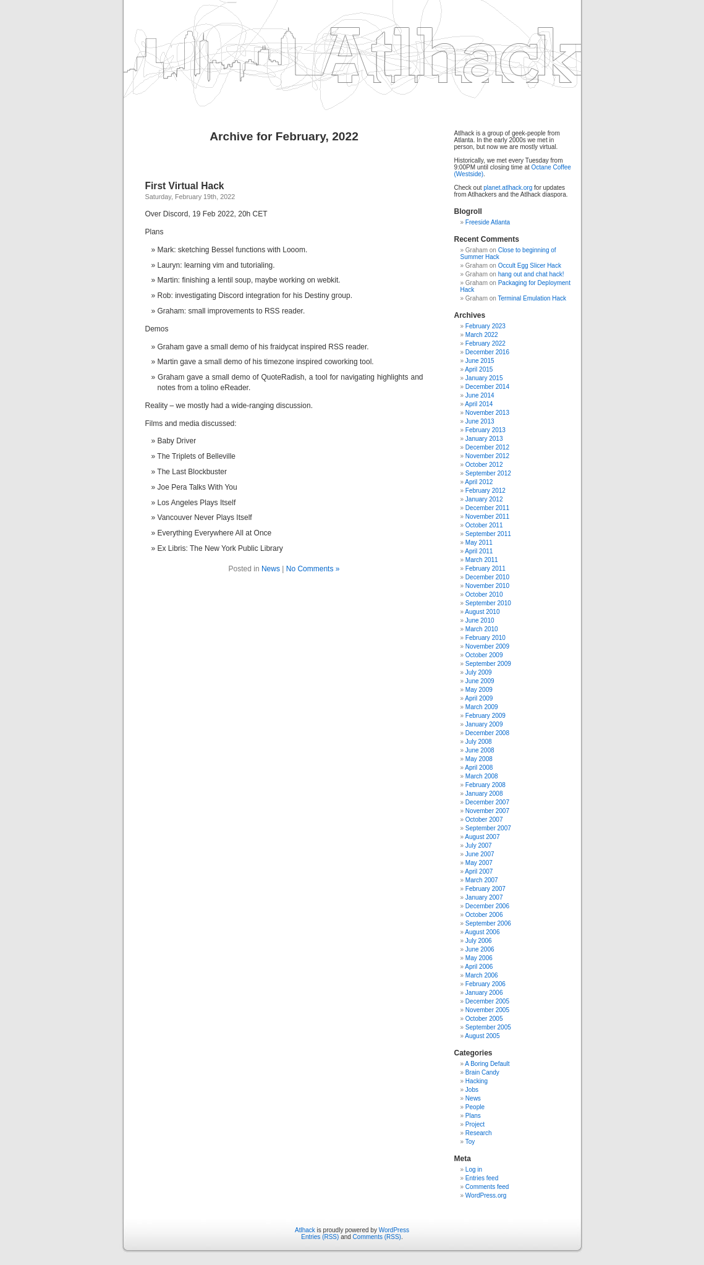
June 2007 (479, 854)
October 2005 (484, 1018)
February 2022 (485, 343)
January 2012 (484, 499)
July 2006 (478, 940)
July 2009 (478, 672)
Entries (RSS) (320, 1236)
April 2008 (479, 767)
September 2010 (488, 603)
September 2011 (488, 533)
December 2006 (487, 906)
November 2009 (487, 646)
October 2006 (484, 914)
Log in (473, 1169)
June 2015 (479, 360)
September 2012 (488, 473)
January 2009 (484, 724)
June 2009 (479, 681)
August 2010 (482, 611)
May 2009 (479, 689)
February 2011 (485, 568)
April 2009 (479, 698)
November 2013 (487, 412)
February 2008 (485, 785)
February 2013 (485, 430)
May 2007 (479, 862)
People (475, 1107)
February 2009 (485, 715)
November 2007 (487, 810)
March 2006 (481, 975)
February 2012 (485, 490)
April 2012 (479, 482)
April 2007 (479, 871)
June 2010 (479, 620)
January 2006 (484, 992)
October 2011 (484, 525)
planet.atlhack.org (507, 187)
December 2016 (487, 352)
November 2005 (487, 1010)
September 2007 (488, 828)
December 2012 (487, 447)
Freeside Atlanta (487, 222)
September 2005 (488, 1027)
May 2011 (479, 542)
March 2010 (481, 629)
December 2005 (487, 1001)
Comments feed (487, 1186)
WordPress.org (486, 1195)
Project (475, 1124)
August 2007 (482, 836)
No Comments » (313, 568)
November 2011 (487, 516)
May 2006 (479, 958)
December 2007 (487, 802)
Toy (470, 1141)
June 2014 (479, 395)
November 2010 (487, 585)
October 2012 (484, 464)
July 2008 (478, 741)
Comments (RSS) (377, 1236)
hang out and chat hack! (531, 274)
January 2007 (484, 897)
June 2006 (479, 949)
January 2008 (484, 793)
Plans (473, 1115)
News (270, 568)
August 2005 (482, 1036)
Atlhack (305, 1230)
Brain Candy (482, 1072)
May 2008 (479, 759)
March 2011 (481, 559)
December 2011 (487, 508)
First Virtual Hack (184, 186)
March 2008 (481, 776)
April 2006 (479, 966)
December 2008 (487, 733)
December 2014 (487, 386)
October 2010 (484, 594)
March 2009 (481, 707)
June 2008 (479, 750)
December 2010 (487, 577)
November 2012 (487, 456)
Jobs (471, 1089)
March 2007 (481, 880)
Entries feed (481, 1178)
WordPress (394, 1230)
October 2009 (484, 655)
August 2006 (482, 932)
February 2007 (485, 888)
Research (478, 1133)
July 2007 (478, 845)
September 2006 (488, 923)
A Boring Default (487, 1063)
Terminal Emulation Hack (532, 298)
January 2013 (484, 438)
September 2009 (488, 663)
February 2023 (485, 326)
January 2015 (484, 378)
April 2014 (479, 404)
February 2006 (485, 984)
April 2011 (479, 551)
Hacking (476, 1081)
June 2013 (479, 421)
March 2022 (481, 334)
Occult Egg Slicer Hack (529, 265)
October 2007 (484, 819)
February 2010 (485, 637)
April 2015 (479, 369)
